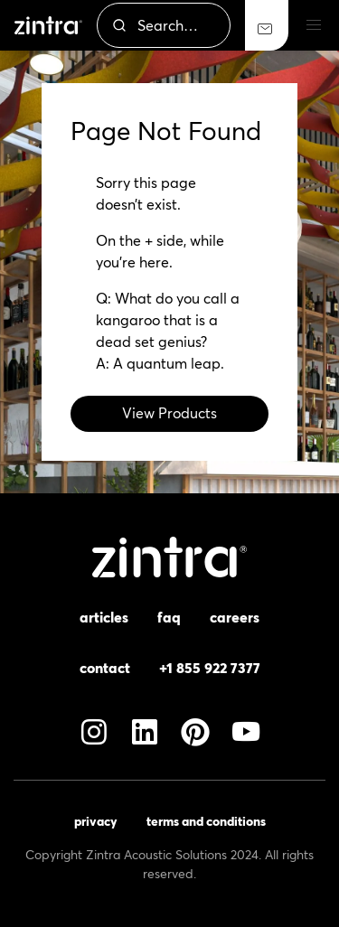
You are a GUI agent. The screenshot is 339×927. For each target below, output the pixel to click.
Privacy (96, 821)
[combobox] (164, 25)
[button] (313, 25)
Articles (104, 617)
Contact (105, 668)
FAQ (169, 617)
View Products (169, 413)
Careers (234, 617)
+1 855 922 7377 (209, 668)
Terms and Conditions (206, 821)
